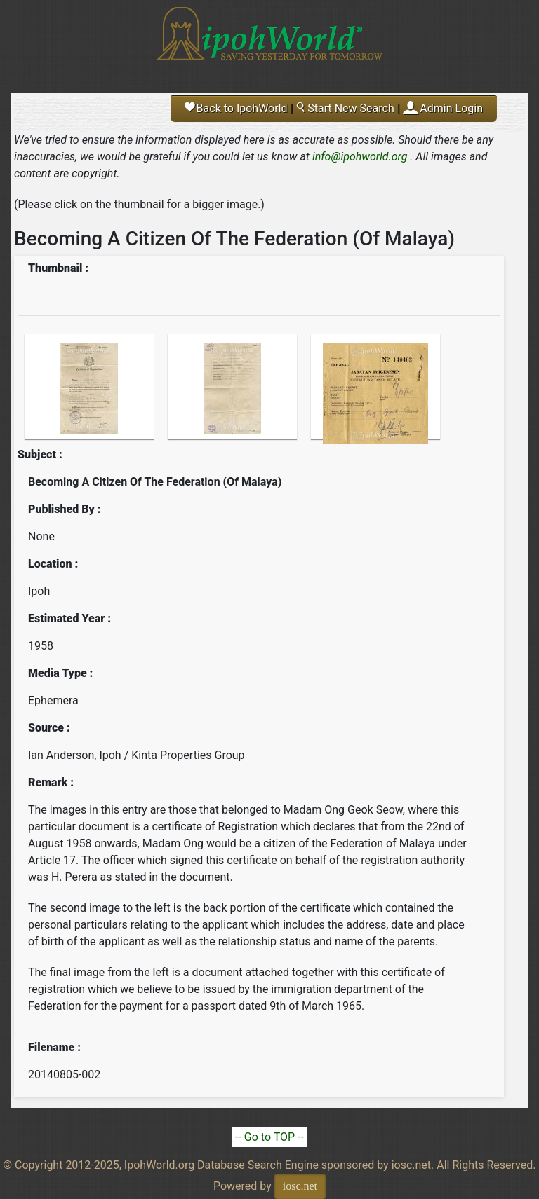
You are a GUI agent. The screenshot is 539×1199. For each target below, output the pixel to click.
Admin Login (451, 108)
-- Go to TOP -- (269, 1137)
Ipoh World (269, 42)
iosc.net (300, 1186)
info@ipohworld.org (360, 156)
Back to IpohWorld (236, 108)
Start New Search (344, 108)
